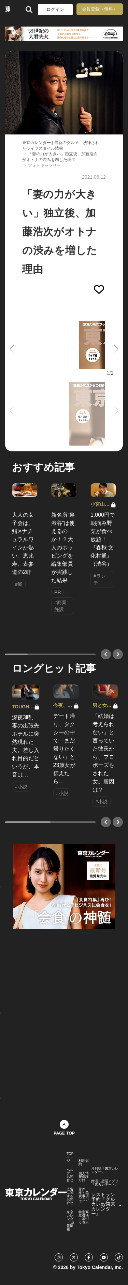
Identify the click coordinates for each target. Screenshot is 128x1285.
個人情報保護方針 (84, 1177)
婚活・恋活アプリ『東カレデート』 (104, 1182)
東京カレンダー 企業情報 (70, 1220)
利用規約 (84, 1162)
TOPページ (70, 1157)
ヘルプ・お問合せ (70, 1175)
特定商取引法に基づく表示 (84, 1217)
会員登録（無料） (99, 9)
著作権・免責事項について (84, 1196)
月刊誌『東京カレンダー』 (104, 1170)
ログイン (55, 9)
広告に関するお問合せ (70, 1196)
